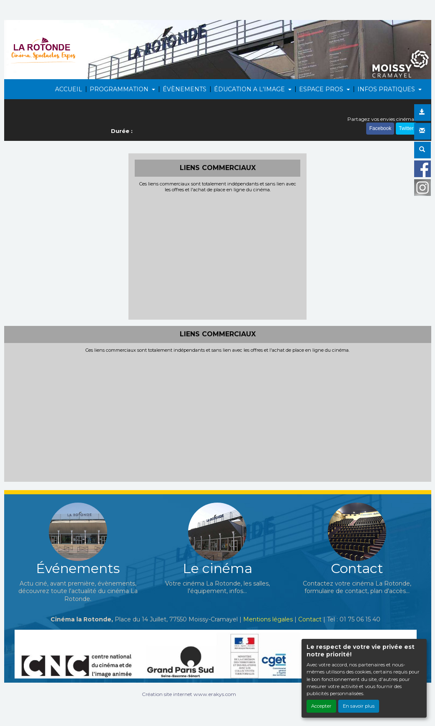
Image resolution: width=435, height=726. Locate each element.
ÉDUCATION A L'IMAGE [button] (250, 89)
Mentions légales (268, 619)
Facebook (380, 128)
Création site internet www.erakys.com (189, 694)
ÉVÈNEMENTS (184, 89)
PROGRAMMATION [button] (120, 89)
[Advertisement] (217, 255)
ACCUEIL (68, 89)
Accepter (321, 706)
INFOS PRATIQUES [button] (387, 89)
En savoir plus (359, 706)
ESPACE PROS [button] (322, 89)
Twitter (406, 128)
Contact (310, 619)
